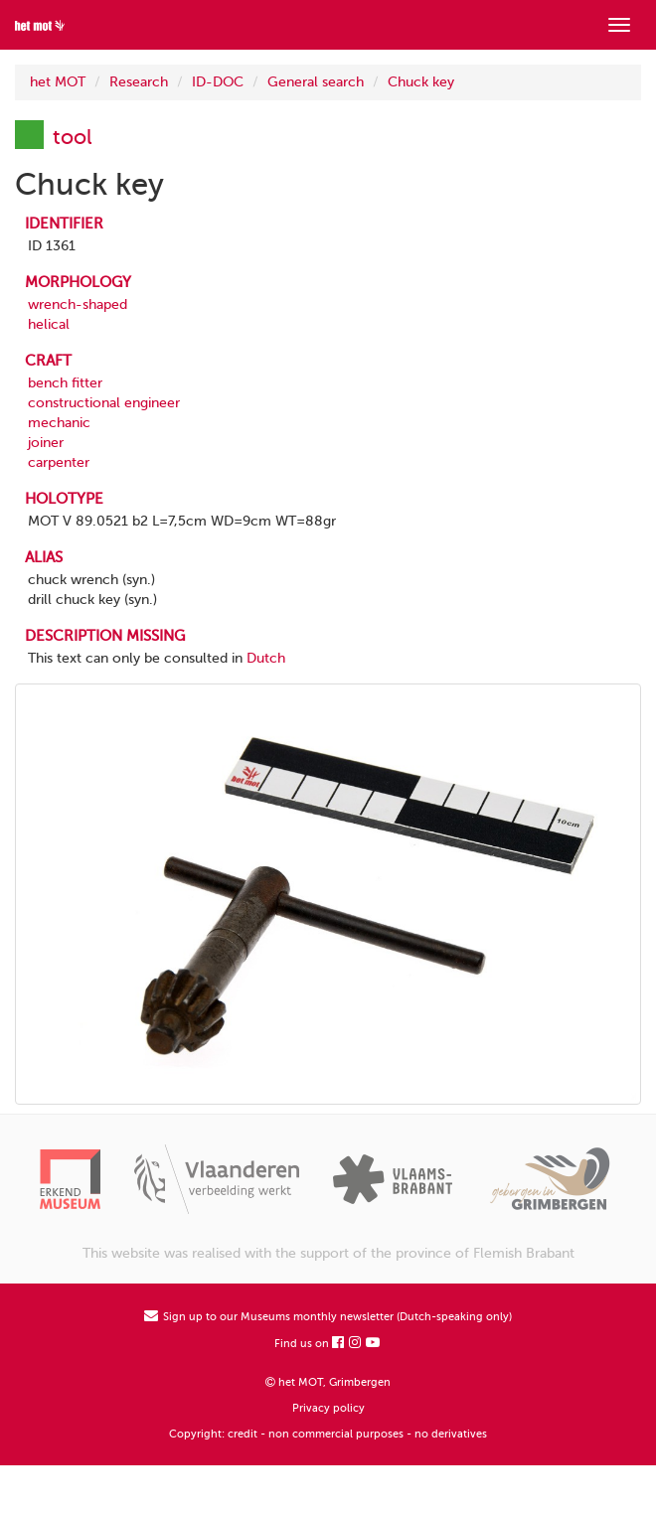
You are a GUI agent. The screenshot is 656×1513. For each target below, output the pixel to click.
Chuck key (421, 82)
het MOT (57, 82)
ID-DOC (218, 82)
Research (138, 82)
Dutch (265, 658)
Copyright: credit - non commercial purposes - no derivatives (328, 1434)
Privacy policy (328, 1408)
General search (315, 82)
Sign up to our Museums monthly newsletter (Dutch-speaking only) (328, 1316)
